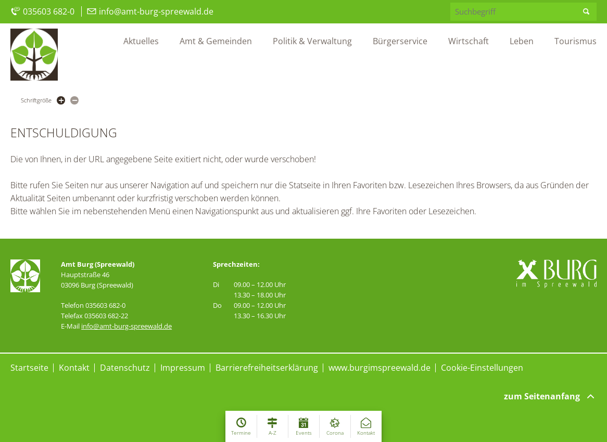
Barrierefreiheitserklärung (267, 367)
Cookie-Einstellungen (482, 367)
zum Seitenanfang (550, 396)
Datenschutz (125, 367)
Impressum (182, 367)
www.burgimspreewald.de (379, 367)
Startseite (29, 367)
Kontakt (74, 367)
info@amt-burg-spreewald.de (149, 11)
